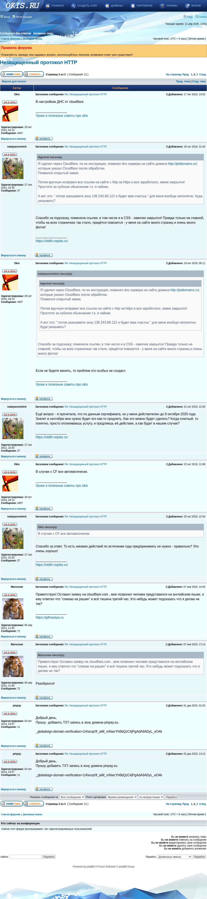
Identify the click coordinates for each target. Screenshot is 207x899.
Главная (57, 5)
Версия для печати (14, 81)
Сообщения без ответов (15, 33)
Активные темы (43, 33)
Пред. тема (183, 81)
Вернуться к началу (13, 138)
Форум (196, 5)
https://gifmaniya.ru (50, 617)
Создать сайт (87, 5)
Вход (5, 16)
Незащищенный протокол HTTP (38, 62)
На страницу (174, 74)
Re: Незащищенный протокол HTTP (86, 94)
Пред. (185, 74)
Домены (117, 5)
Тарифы (171, 5)
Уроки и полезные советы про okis (62, 115)
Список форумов (10, 38)
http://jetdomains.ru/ (182, 163)
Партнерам (145, 5)
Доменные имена (32, 38)
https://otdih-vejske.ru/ (52, 241)
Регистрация (22, 16)
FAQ (188, 16)
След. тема (199, 81)
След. (202, 74)
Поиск (201, 16)
